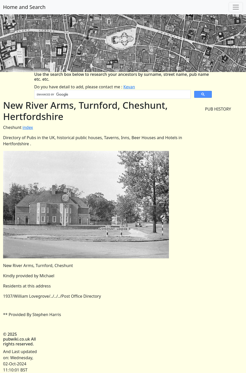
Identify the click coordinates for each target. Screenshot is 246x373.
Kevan (129, 87)
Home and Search (24, 7)
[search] (112, 94)
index (27, 127)
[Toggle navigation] (236, 7)
